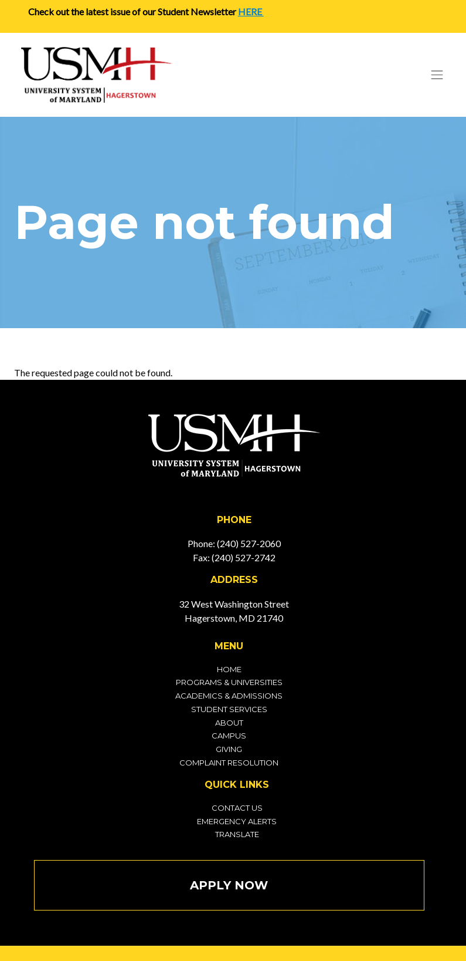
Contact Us (237, 807)
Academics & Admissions (229, 695)
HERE (251, 11)
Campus (229, 735)
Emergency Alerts (237, 821)
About (229, 722)
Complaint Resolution (228, 762)
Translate (237, 834)
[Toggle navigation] (437, 75)
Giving (229, 749)
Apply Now (229, 885)
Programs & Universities (229, 682)
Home (229, 669)
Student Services (229, 709)
